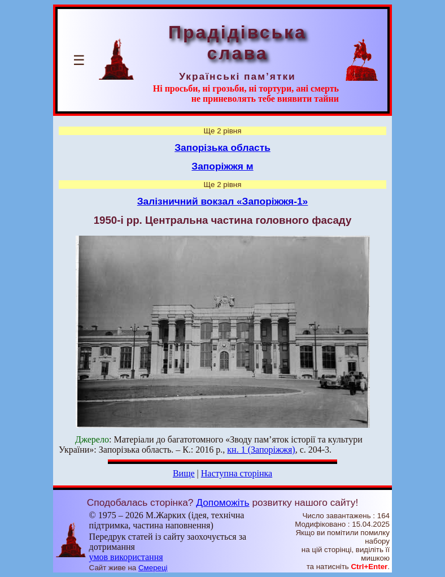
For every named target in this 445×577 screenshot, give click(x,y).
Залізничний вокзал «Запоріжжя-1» (222, 201)
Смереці (153, 567)
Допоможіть (222, 502)
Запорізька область (222, 147)
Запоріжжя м (222, 166)
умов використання (126, 557)
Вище (184, 473)
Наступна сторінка (236, 473)
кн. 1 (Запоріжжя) (261, 449)
